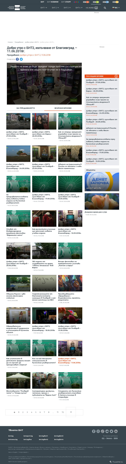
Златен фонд (34, 447)
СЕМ (9, 458)
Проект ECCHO (25, 458)
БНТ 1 (43, 8)
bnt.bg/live (28, 439)
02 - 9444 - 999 (110, 438)
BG (116, 8)
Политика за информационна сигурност (87, 456)
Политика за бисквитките (64, 456)
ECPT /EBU (16, 458)
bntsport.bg (28, 436)
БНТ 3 (66, 8)
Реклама (96, 12)
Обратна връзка (107, 456)
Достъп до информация (16, 449)
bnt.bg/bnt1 (43, 436)
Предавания (19, 42)
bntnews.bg (12, 439)
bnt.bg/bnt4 (58, 439)
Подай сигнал (82, 447)
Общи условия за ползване (17, 456)
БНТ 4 (78, 8)
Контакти (72, 447)
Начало (10, 42)
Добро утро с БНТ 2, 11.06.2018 (35, 55)
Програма (55, 447)
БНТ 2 (54, 8)
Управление (64, 447)
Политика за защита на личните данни (40, 456)
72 (63, 412)
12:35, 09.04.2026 (91, 214)
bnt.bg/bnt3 (58, 436)
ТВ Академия (98, 447)
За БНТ (10, 447)
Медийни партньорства (58, 449)
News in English (12, 452)
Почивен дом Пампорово (76, 449)
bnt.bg (10, 436)
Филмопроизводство (21, 447)
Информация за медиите (34, 449)
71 (57, 412)
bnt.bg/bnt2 (43, 439)
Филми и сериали (45, 447)
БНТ (42, 2)
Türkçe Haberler (23, 452)
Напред (90, 447)
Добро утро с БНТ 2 (32, 42)
